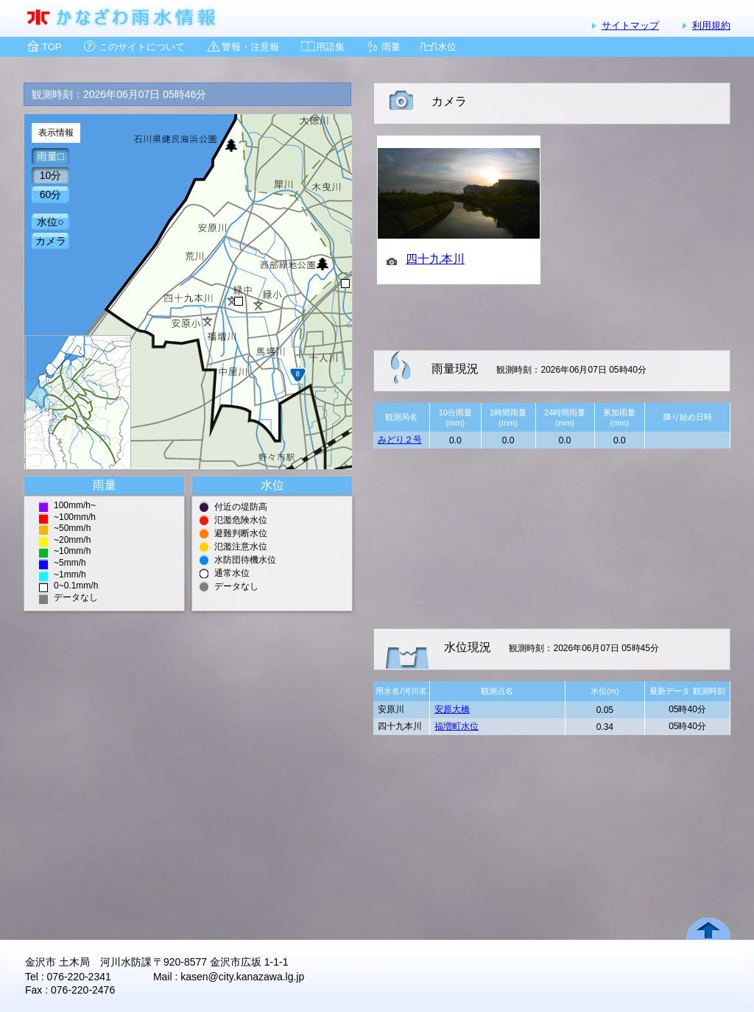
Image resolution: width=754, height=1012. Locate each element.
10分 (51, 175)
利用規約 (711, 25)
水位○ (50, 222)
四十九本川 (435, 259)
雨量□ (50, 156)
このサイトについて (142, 46)
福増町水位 (456, 726)
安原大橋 (452, 709)
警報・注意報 (250, 46)
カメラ (50, 241)
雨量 (391, 46)
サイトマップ (630, 25)
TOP (52, 46)
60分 (51, 194)
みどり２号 (400, 440)
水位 (447, 46)
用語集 (330, 46)
